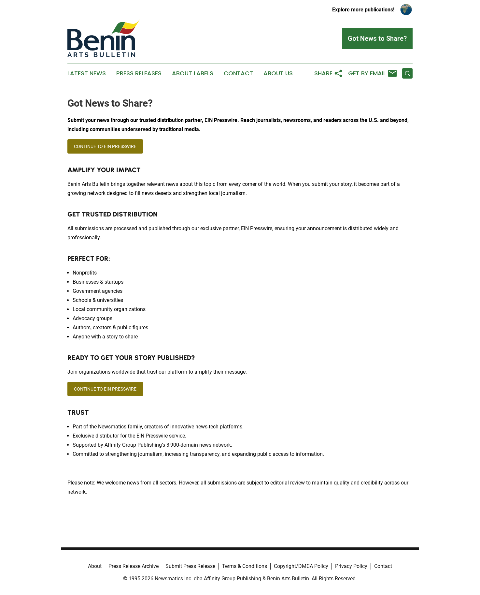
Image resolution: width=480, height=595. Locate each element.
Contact (238, 73)
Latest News (86, 73)
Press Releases (139, 73)
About (95, 566)
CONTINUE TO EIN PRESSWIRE (105, 146)
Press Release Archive (133, 566)
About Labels (192, 73)
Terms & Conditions (244, 566)
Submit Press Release (190, 566)
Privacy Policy (351, 566)
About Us (278, 73)
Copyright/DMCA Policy (301, 566)
